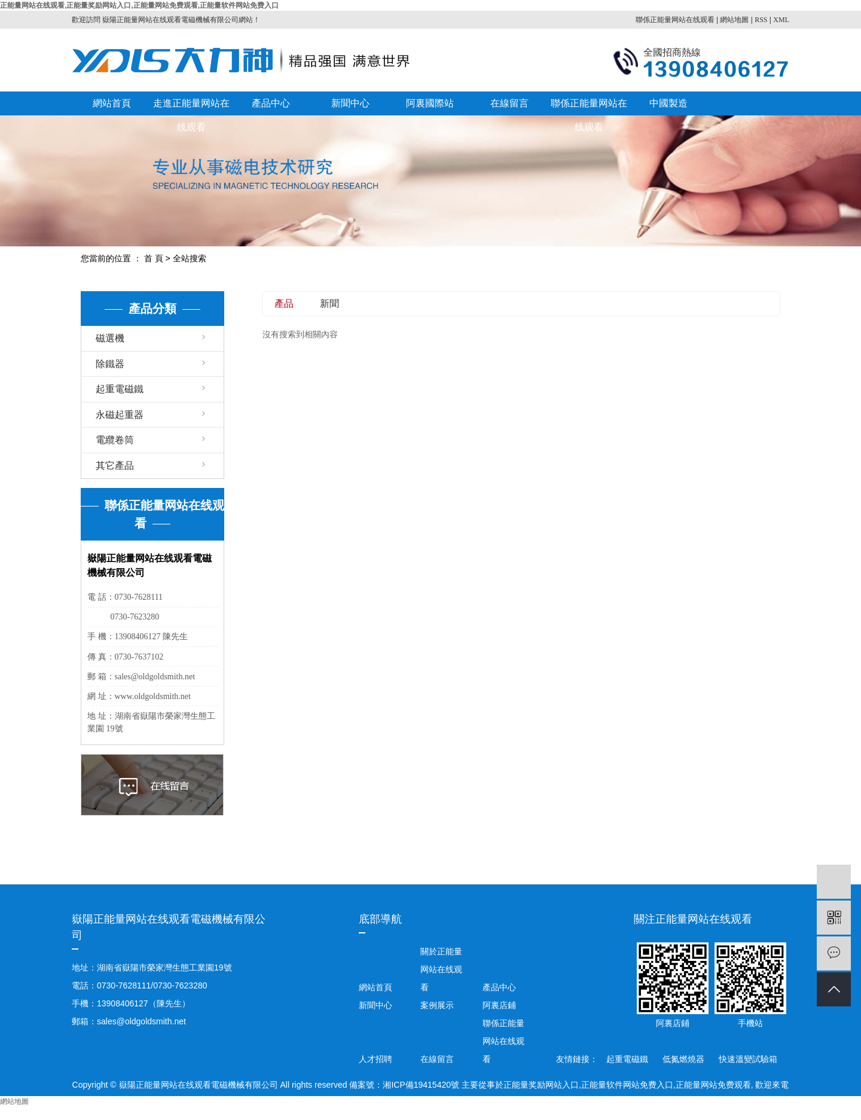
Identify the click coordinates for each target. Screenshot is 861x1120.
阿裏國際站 (430, 103)
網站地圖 (734, 20)
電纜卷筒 (115, 440)
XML (781, 20)
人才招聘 (375, 1059)
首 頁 (153, 258)
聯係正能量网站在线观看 (675, 20)
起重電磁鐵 (120, 389)
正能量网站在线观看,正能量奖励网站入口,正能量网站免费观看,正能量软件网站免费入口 (139, 5)
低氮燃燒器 (684, 1059)
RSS (761, 20)
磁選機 (110, 338)
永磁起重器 (120, 415)
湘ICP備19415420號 (421, 1085)
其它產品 (115, 465)
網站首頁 (112, 103)
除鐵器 (110, 364)
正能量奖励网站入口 (541, 1085)
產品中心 (271, 103)
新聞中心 (350, 103)
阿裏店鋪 (498, 1005)
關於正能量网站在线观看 (441, 969)
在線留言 (509, 103)
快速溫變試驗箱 (748, 1059)
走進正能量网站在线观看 (191, 106)
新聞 (329, 303)
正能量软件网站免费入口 (627, 1085)
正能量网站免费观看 (713, 1085)
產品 (284, 303)
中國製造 (668, 103)
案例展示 (437, 1005)
